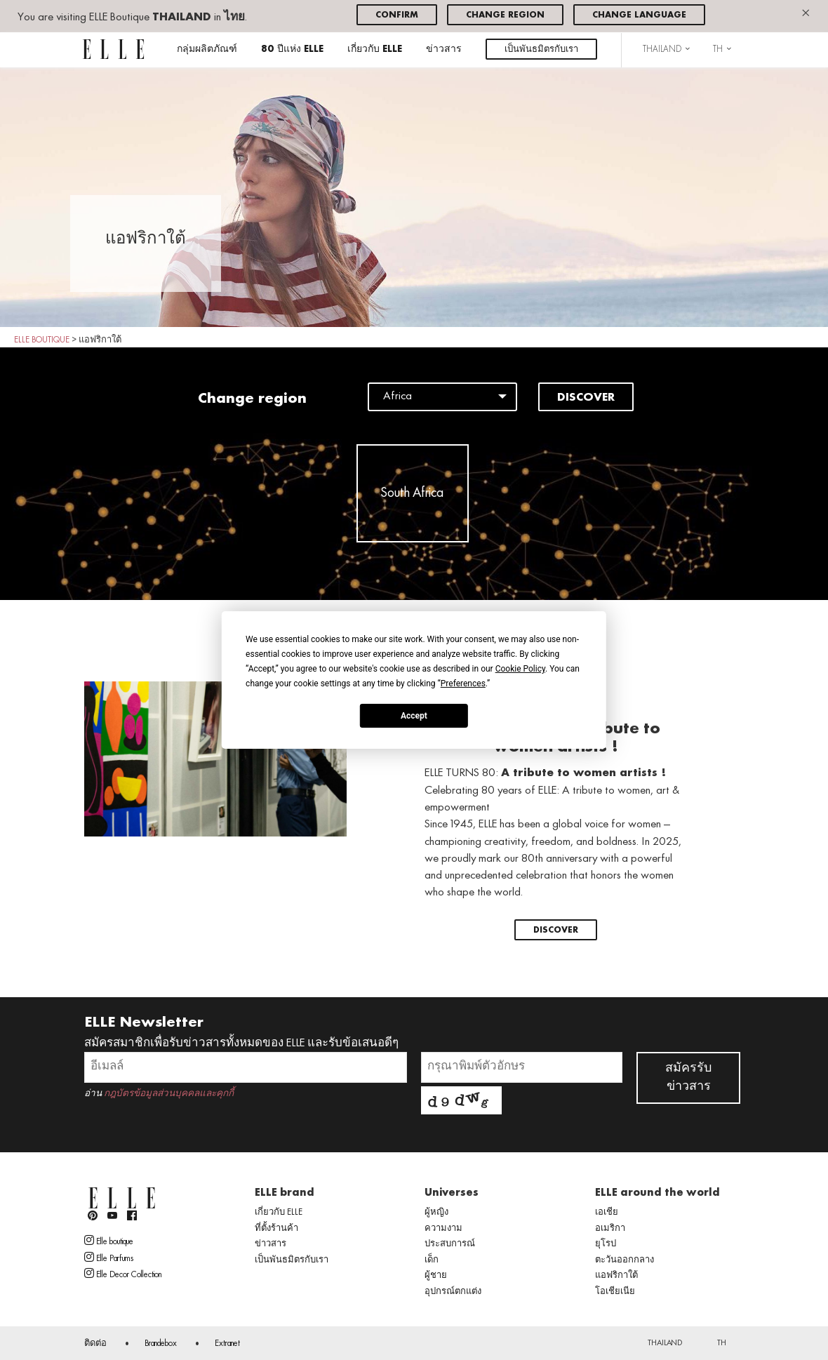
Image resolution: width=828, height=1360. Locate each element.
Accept (414, 715)
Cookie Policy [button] (520, 669)
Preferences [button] (463, 683)
